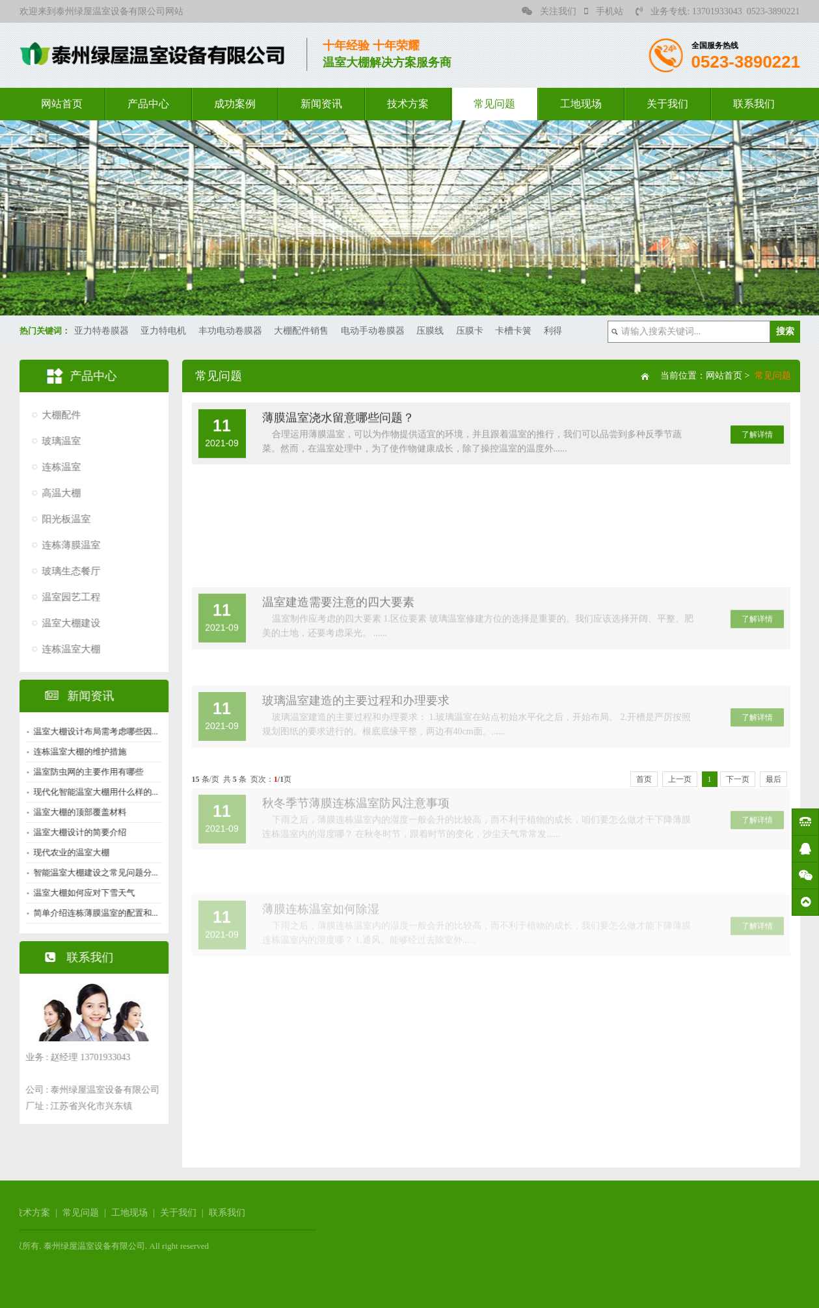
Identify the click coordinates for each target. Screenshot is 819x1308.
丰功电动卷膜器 (230, 331)
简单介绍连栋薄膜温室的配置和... (92, 913)
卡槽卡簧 (513, 331)
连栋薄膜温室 (67, 545)
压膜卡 (469, 331)
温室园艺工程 (67, 597)
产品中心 (148, 103)
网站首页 (62, 103)
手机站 (603, 11)
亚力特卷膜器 (101, 331)
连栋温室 (57, 467)
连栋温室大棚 (67, 649)
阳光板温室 (62, 519)
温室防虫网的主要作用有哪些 (85, 772)
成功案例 (235, 103)
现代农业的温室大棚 (68, 852)
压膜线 (430, 331)
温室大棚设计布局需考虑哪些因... (92, 731)
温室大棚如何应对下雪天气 (80, 893)
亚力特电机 (163, 331)
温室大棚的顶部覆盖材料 (76, 812)
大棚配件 (57, 415)
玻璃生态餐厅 (67, 571)
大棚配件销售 (301, 331)
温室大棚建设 (67, 623)
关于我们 (667, 103)
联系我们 (754, 103)
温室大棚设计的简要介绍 (76, 832)
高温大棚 (57, 493)
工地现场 (581, 103)
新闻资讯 (321, 103)
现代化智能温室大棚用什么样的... (92, 792)
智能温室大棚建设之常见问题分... (92, 872)
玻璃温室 (57, 441)
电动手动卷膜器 (373, 331)
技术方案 (408, 103)
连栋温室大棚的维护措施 (76, 751)
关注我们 (549, 11)
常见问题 (494, 103)
